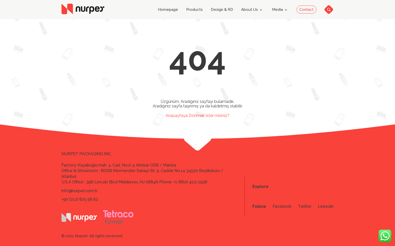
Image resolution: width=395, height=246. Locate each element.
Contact (306, 9)
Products (194, 10)
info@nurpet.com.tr (79, 190)
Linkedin (326, 206)
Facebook (282, 206)
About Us (252, 10)
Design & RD (222, 10)
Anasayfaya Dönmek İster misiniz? (197, 115)
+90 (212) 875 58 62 (79, 199)
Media (280, 10)
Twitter (304, 206)
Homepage (168, 10)
